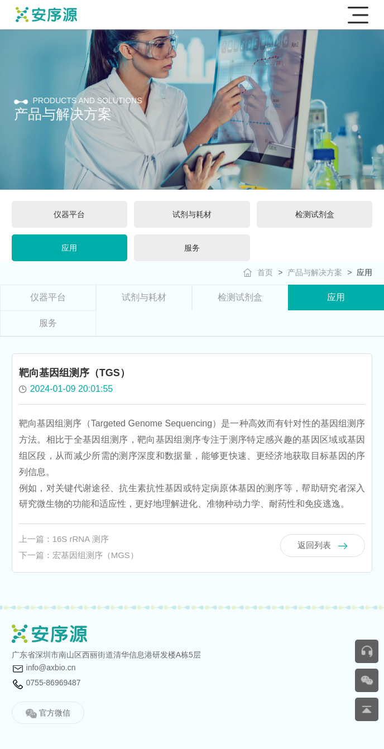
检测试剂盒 (240, 297)
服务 (48, 323)
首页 (265, 272)
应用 (364, 272)
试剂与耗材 (144, 297)
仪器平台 (48, 297)
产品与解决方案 (314, 272)
